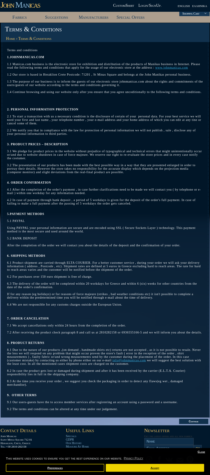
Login (143, 5)
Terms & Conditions (34, 38)
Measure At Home (77, 446)
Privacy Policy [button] (133, 458)
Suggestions (56, 17)
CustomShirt (123, 5)
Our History (74, 443)
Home (10, 38)
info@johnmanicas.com (129, 360)
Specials (71, 436)
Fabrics (19, 17)
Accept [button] (155, 468)
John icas (20, 4)
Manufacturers (94, 17)
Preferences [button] (55, 468)
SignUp (155, 5)
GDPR (70, 439)
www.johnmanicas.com (171, 67)
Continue (193, 421)
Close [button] (201, 451)
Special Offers (131, 17)
